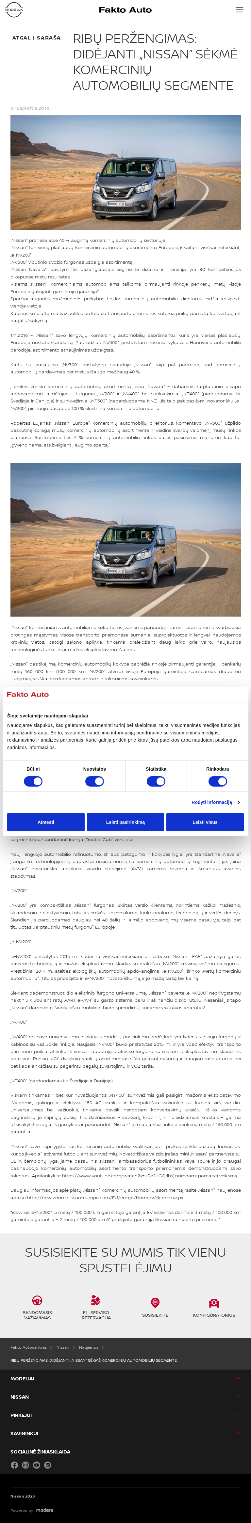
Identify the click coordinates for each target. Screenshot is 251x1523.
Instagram (25, 1465)
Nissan (19, 1396)
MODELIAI (22, 1378)
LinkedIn (48, 1465)
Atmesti (46, 822)
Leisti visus (205, 822)
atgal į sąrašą (36, 37)
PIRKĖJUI (21, 1415)
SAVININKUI (24, 1433)
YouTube (37, 1465)
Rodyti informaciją (212, 802)
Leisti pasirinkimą (125, 822)
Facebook (14, 1465)
